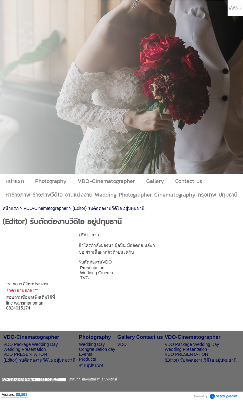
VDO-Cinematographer (45, 208)
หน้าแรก (10, 208)
